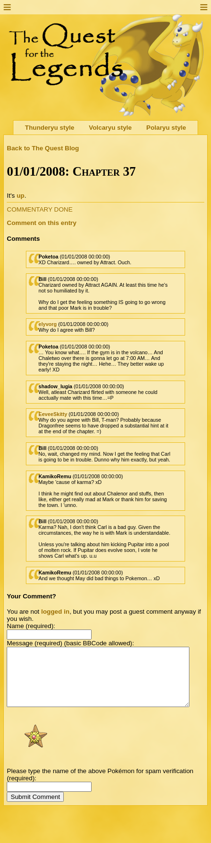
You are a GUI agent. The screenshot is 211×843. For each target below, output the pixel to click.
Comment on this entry (41, 222)
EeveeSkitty (52, 414)
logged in (55, 611)
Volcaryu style (110, 127)
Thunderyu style (49, 127)
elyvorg (47, 324)
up (20, 195)
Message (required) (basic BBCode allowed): (70, 643)
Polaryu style (166, 127)
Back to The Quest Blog (43, 148)
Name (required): (31, 625)
